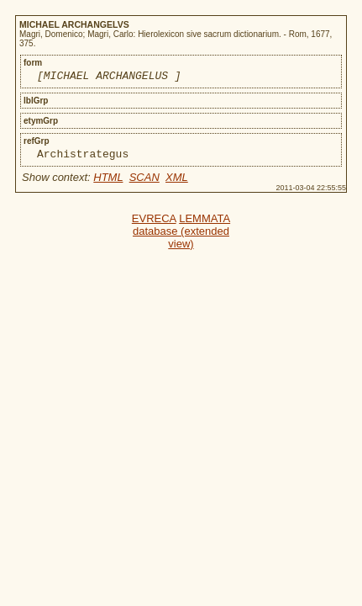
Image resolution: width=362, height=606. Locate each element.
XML (176, 182)
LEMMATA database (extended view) (181, 236)
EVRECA (154, 223)
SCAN (144, 182)
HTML (108, 182)
